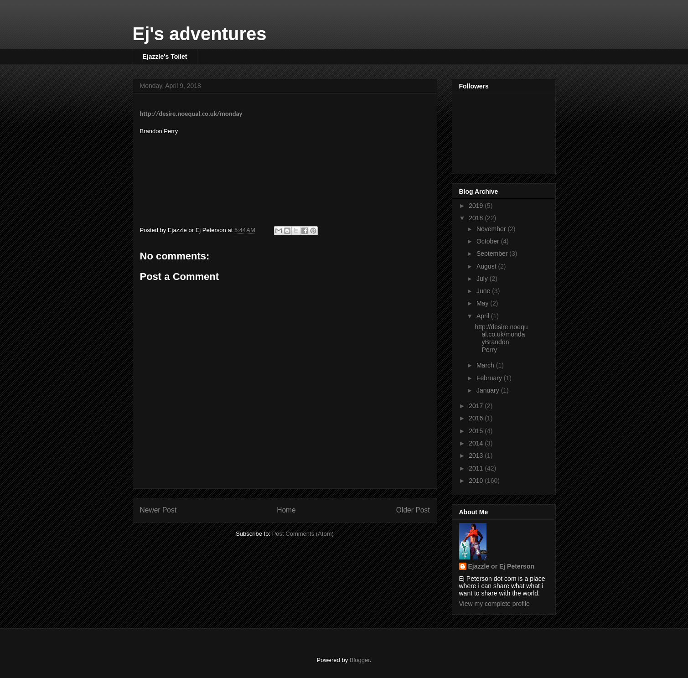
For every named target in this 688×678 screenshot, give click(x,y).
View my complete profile (494, 603)
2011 (477, 468)
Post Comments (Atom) (303, 533)
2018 (477, 218)
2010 (477, 480)
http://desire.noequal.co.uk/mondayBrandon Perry (501, 338)
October (488, 241)
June (484, 291)
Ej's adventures (200, 34)
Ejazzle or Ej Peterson (501, 566)
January (488, 390)
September (492, 253)
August (487, 266)
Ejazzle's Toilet (165, 56)
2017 (477, 405)
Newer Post (158, 510)
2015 (477, 431)
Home (286, 510)
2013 (477, 455)
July (483, 278)
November (491, 229)
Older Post (413, 510)
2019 (477, 205)
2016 (477, 418)
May (483, 303)
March (486, 365)
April (483, 316)
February (490, 378)
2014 (477, 443)
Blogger (360, 660)
